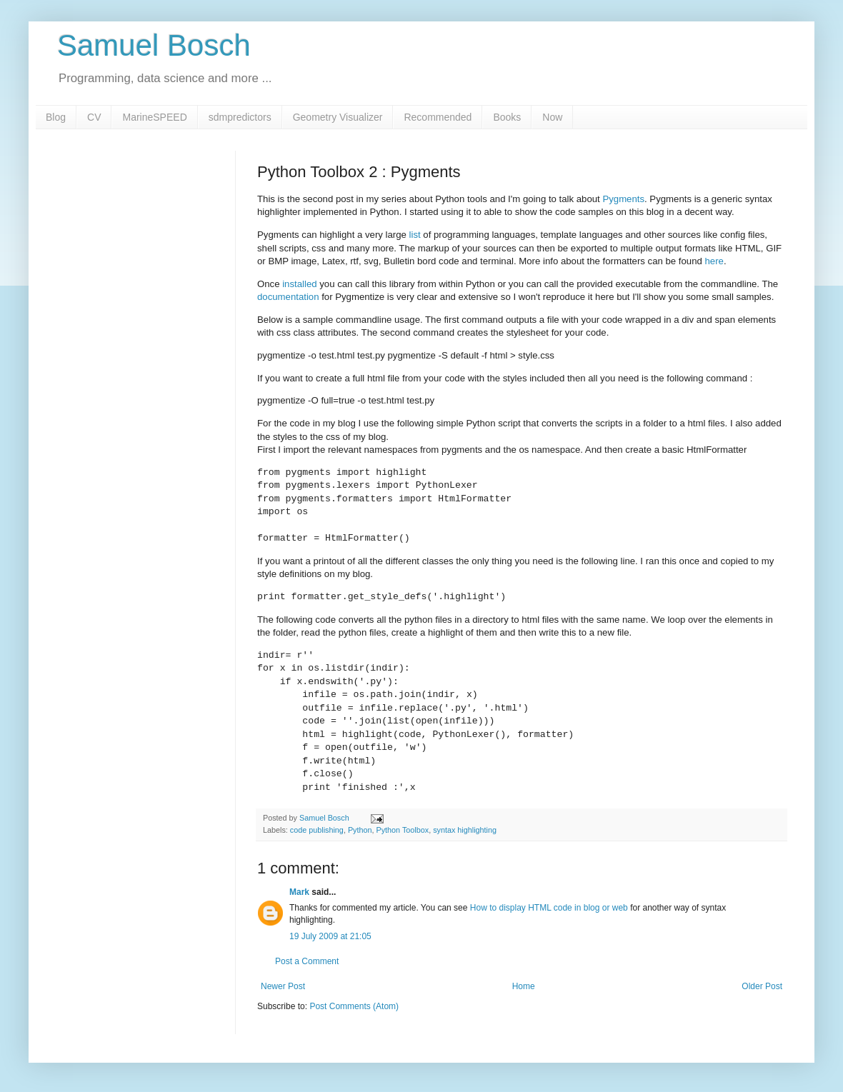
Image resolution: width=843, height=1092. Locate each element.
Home (523, 986)
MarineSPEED (154, 117)
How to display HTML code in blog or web (549, 908)
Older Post (762, 986)
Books (507, 117)
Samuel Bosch (154, 45)
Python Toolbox (402, 830)
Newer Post (283, 986)
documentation (288, 296)
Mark (299, 892)
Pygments (623, 199)
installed (299, 284)
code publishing (317, 830)
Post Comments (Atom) (354, 1006)
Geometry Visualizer (338, 117)
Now (552, 117)
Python (360, 830)
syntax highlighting (465, 830)
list (415, 234)
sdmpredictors (240, 117)
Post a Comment (307, 961)
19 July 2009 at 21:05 (330, 936)
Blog (56, 117)
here (714, 261)
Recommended (438, 117)
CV (94, 117)
